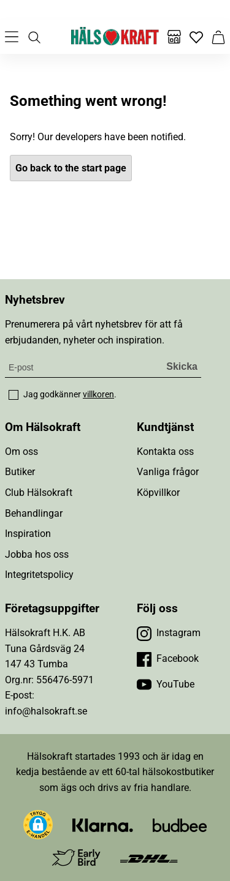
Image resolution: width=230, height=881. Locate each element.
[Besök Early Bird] (76, 857)
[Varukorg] (218, 37)
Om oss (21, 451)
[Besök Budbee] (180, 825)
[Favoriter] (196, 37)
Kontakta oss (165, 451)
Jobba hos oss (37, 554)
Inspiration (28, 533)
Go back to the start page (70, 168)
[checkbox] (13, 395)
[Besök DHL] (148, 858)
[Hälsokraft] (115, 37)
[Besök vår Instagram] (169, 633)
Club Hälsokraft (38, 492)
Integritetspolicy (39, 574)
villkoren (98, 394)
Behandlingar (34, 513)
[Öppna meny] (11, 37)
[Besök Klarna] (102, 825)
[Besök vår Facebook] (168, 659)
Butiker (20, 472)
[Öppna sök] (33, 37)
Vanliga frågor (168, 472)
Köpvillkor (158, 492)
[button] (38, 824)
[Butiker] (174, 37)
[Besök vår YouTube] (165, 684)
